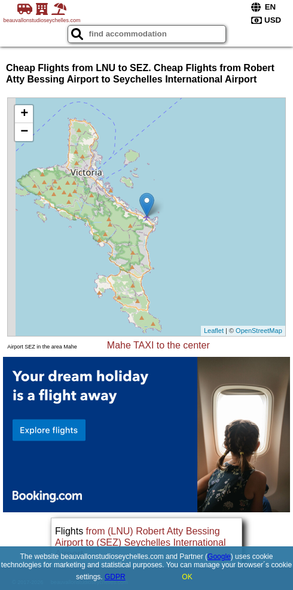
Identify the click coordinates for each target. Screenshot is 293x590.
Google (219, 556)
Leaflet (214, 330)
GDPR (115, 577)
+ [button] (24, 114)
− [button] (24, 132)
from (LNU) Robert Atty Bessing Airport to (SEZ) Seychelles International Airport (140, 542)
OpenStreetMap (259, 330)
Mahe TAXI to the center (158, 345)
